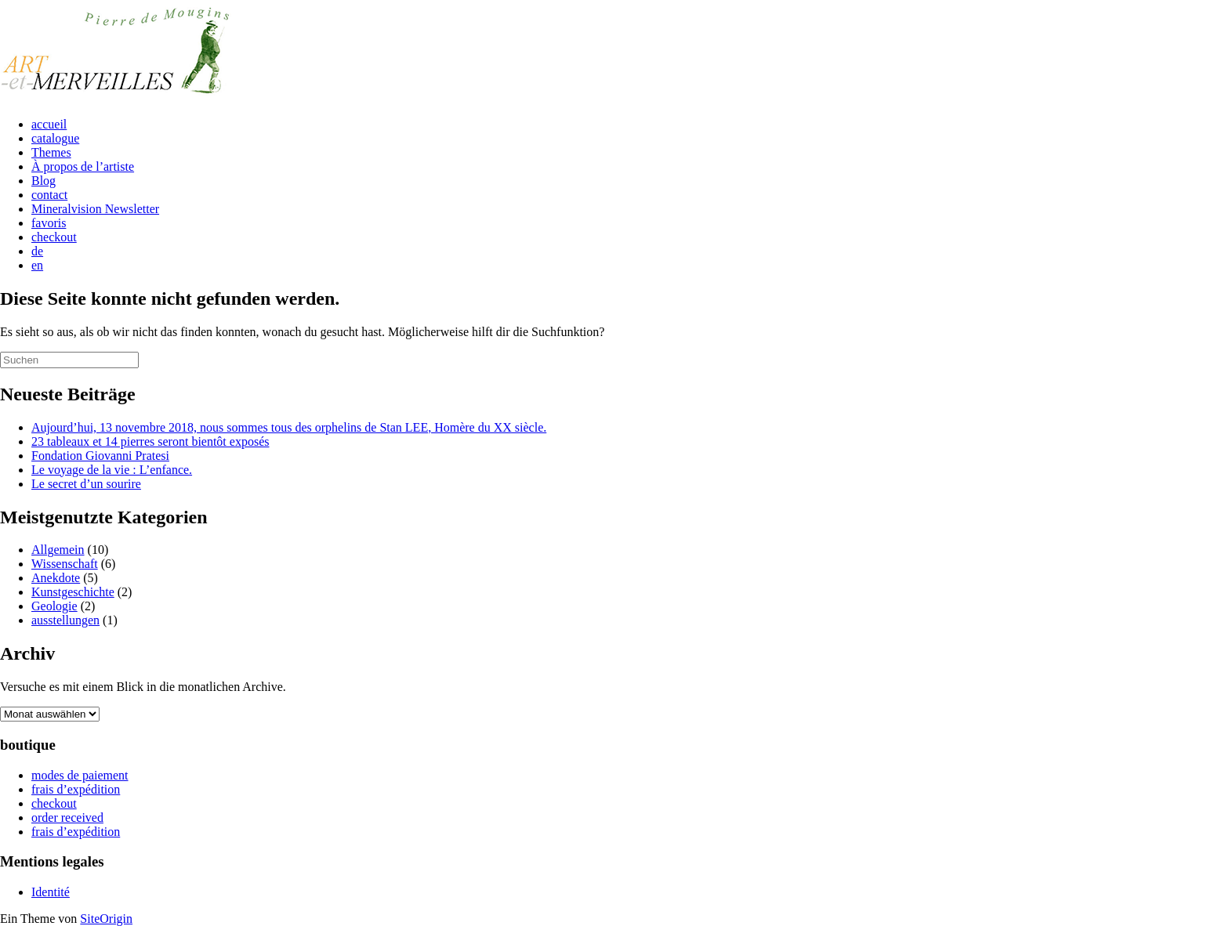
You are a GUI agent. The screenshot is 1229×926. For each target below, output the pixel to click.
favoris (48, 223)
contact (49, 194)
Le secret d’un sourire (86, 483)
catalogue (55, 138)
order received (67, 817)
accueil (49, 124)
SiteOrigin (106, 918)
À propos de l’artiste (82, 166)
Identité (50, 892)
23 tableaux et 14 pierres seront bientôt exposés (150, 441)
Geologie (54, 606)
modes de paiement (80, 775)
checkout (54, 237)
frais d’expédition (75, 789)
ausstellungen (65, 620)
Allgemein (58, 549)
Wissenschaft (64, 563)
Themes (51, 152)
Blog (43, 180)
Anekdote (55, 577)
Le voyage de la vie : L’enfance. (111, 469)
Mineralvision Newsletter (95, 208)
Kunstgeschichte (72, 592)
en (37, 265)
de (37, 251)
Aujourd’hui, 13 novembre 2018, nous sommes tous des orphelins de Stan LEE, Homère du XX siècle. (288, 427)
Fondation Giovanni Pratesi (100, 455)
